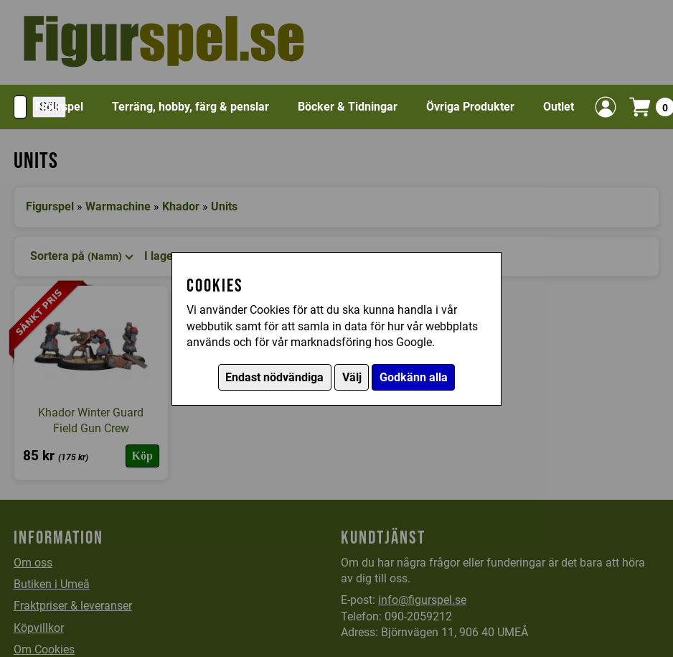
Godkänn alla (414, 377)
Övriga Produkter (470, 106)
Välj (352, 377)
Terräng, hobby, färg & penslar (190, 106)
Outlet (558, 106)
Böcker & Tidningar (347, 106)
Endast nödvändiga (274, 377)
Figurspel (59, 106)
